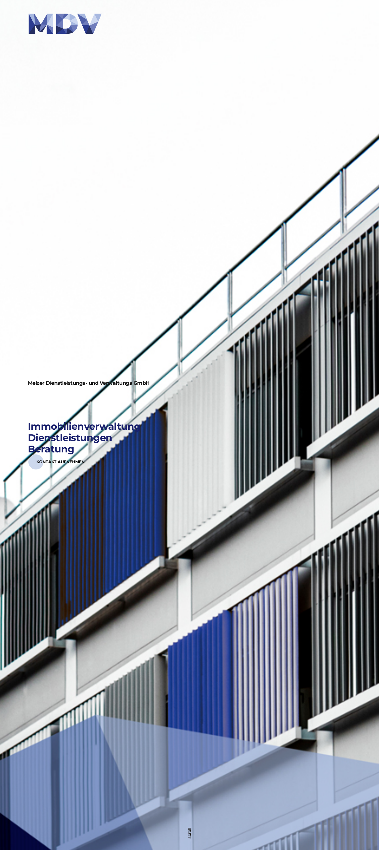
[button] (60, 445)
